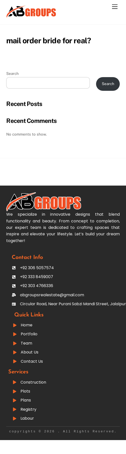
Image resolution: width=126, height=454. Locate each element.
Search (12, 73)
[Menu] (115, 7)
